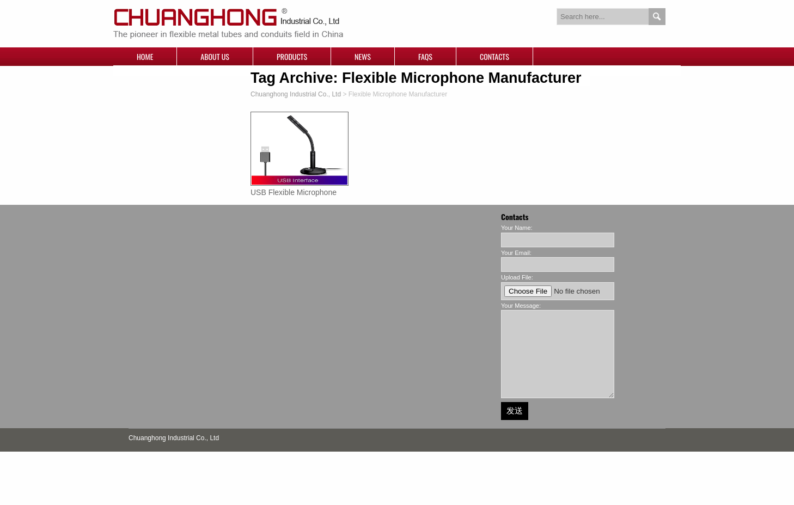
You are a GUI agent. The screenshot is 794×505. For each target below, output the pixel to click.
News (363, 56)
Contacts (494, 56)
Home (145, 56)
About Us (214, 56)
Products (292, 56)
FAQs (425, 56)
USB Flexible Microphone (294, 192)
